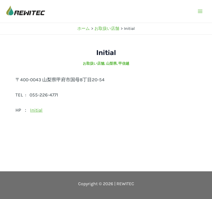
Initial (36, 110)
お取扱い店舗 (93, 63)
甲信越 (123, 63)
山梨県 (111, 63)
